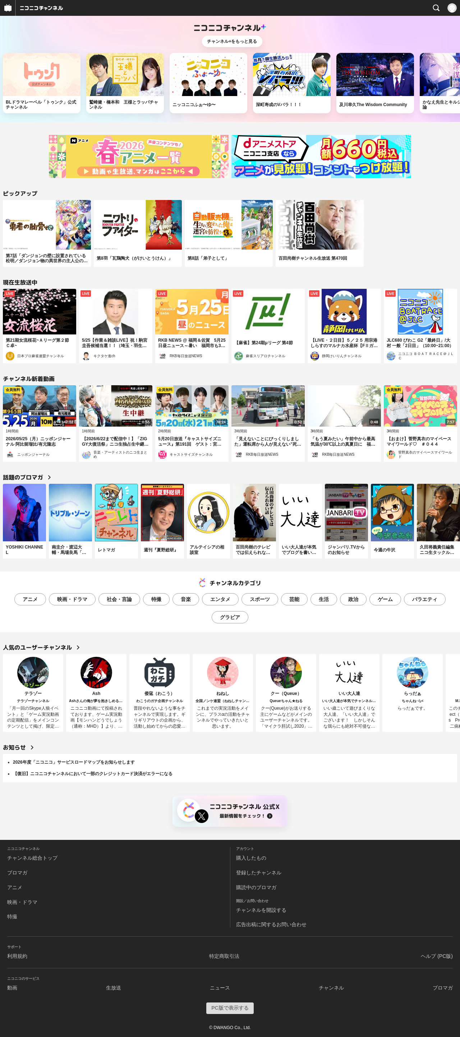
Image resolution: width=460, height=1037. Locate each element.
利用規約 (17, 956)
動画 (12, 988)
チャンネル (331, 988)
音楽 (186, 599)
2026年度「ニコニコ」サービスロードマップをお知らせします (74, 762)
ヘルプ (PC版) (437, 956)
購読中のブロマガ (256, 887)
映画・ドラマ (72, 599)
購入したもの (251, 858)
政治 (353, 599)
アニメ (30, 599)
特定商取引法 (224, 956)
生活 (324, 599)
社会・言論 (119, 599)
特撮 (156, 599)
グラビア (230, 617)
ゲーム (385, 599)
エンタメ (220, 599)
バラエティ (424, 599)
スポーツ (260, 599)
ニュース (220, 988)
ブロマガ (17, 872)
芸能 (294, 599)
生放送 (113, 988)
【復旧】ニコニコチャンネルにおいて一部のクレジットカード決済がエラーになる (92, 773)
